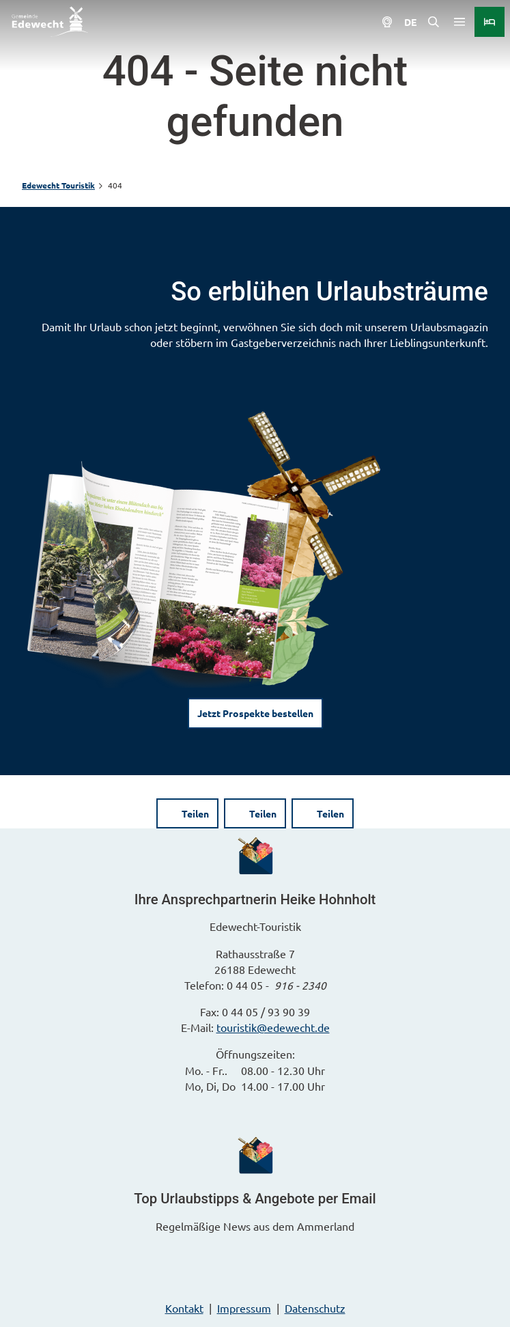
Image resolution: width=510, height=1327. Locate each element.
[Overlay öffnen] (433, 22)
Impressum (244, 1308)
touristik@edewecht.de (273, 1027)
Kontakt (184, 1308)
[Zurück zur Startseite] (50, 21)
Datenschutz (315, 1308)
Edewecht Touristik (58, 185)
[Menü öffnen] (459, 22)
